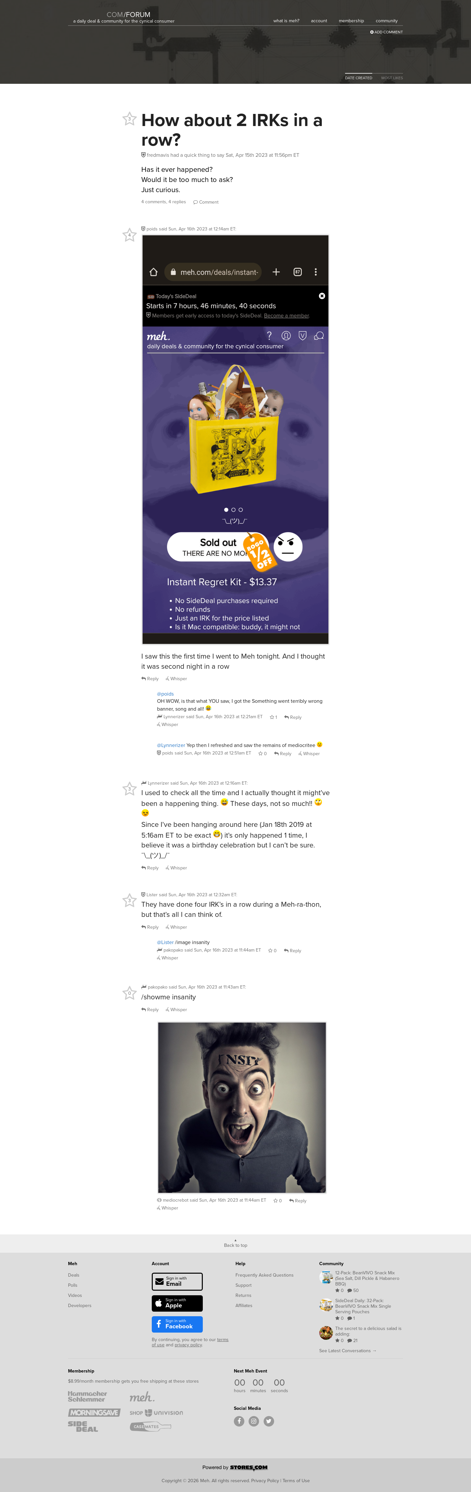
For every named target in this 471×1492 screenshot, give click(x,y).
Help (240, 1263)
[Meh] (89, 10)
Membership (81, 1371)
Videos (75, 1295)
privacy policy (188, 1344)
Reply (150, 678)
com (115, 14)
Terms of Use (296, 1480)
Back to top (235, 1245)
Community (331, 1263)
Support (244, 1285)
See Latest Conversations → (348, 1350)
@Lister (165, 942)
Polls (73, 1285)
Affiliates (244, 1305)
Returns (244, 1295)
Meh (72, 1263)
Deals (73, 1275)
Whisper (176, 678)
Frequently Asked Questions (265, 1275)
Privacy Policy (265, 1480)
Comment (205, 202)
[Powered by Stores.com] (235, 1469)
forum (137, 14)
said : (197, 229)
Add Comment (386, 32)
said (224, 716)
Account (160, 1263)
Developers (80, 1305)
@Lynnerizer (171, 745)
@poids (165, 694)
